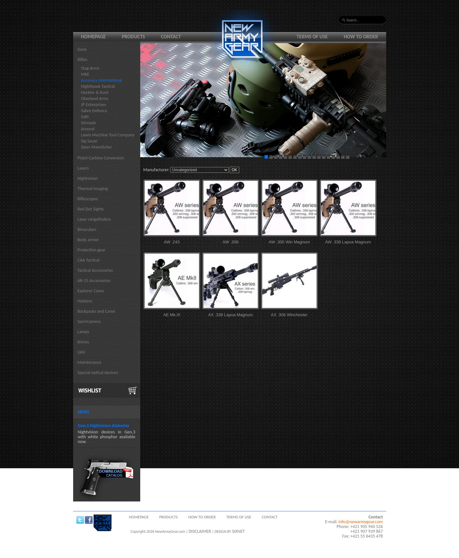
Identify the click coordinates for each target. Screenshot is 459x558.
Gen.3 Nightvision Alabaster (104, 425)
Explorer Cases (91, 290)
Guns (82, 49)
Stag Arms (90, 68)
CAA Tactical (89, 260)
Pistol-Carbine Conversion (101, 158)
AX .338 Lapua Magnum (230, 314)
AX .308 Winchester (289, 314)
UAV (81, 352)
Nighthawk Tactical (98, 86)
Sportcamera (89, 321)
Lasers (83, 168)
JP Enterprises (93, 104)
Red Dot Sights (91, 209)
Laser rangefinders (94, 219)
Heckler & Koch (95, 92)
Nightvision (88, 178)
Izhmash (88, 123)
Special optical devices (98, 372)
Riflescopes (88, 198)
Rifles (83, 59)
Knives (83, 342)
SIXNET (238, 531)
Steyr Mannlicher (96, 147)
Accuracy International (101, 80)
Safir (85, 116)
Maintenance (90, 362)
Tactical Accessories (95, 270)
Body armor (88, 239)
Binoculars (87, 229)
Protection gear (91, 250)
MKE (85, 74)
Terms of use (312, 37)
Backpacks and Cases (96, 311)
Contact (171, 37)
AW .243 (172, 242)
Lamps (83, 331)
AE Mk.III (171, 314)
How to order (361, 37)
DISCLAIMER (200, 531)
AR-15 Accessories (94, 280)
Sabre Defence (94, 110)
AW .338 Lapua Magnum (348, 242)
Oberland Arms (95, 98)
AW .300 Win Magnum (289, 242)
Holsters (85, 301)
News (83, 412)
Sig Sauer (89, 141)
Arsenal (88, 129)
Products (133, 37)
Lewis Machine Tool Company (108, 135)
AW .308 (230, 242)
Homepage (93, 37)
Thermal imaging (93, 188)
